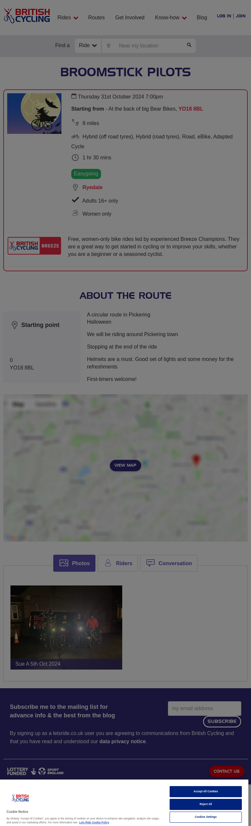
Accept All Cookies (205, 791)
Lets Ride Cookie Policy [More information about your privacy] (94, 822)
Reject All (206, 804)
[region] (124, 803)
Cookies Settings (206, 817)
